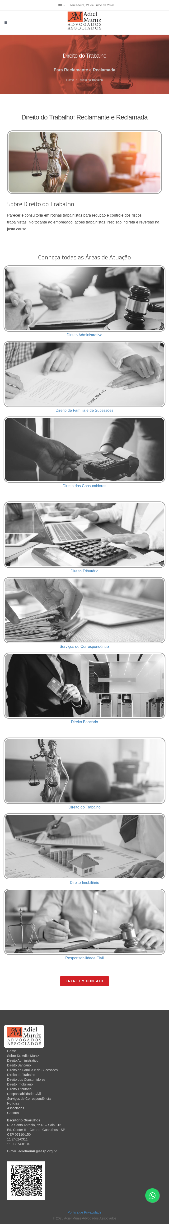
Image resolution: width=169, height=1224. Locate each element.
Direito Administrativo (84, 335)
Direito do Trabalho (84, 807)
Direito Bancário (84, 722)
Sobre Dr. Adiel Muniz (23, 1056)
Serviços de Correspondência (84, 646)
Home (70, 80)
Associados (15, 1108)
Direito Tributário (84, 571)
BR (61, 5)
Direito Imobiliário (84, 883)
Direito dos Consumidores (84, 486)
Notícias (13, 1103)
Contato (13, 1113)
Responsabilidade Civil (84, 958)
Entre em (84, 981)
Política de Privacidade (84, 1212)
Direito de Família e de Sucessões (84, 410)
